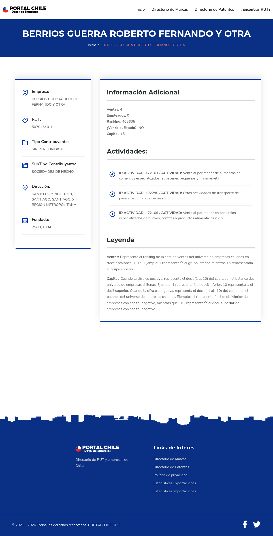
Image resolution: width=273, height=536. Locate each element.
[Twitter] (256, 525)
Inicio (140, 9)
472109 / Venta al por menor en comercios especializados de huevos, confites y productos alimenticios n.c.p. (177, 215)
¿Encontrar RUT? (255, 9)
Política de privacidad (171, 475)
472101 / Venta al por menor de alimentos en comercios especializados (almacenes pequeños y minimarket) (180, 176)
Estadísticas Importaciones (175, 491)
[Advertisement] (136, 377)
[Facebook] (244, 525)
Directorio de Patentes (214, 9)
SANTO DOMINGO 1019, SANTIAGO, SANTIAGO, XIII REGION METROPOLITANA (54, 199)
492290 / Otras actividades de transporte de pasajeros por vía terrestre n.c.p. (179, 195)
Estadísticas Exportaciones (175, 483)
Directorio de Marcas (169, 9)
